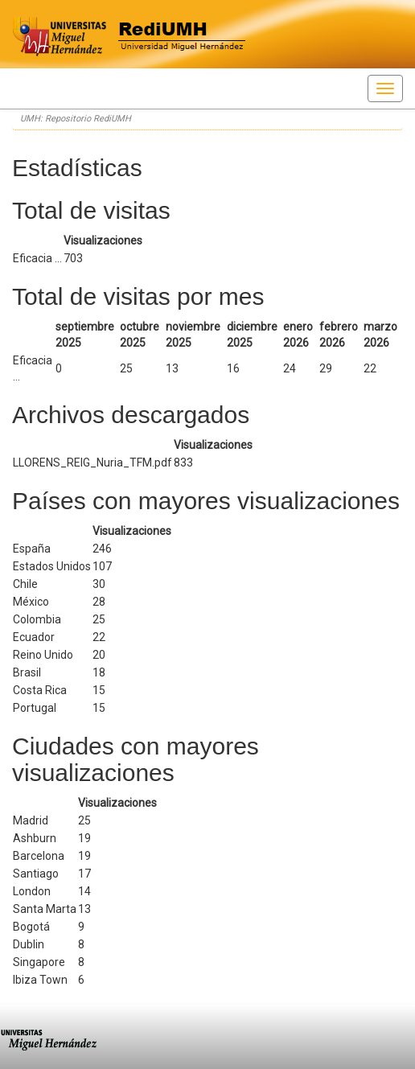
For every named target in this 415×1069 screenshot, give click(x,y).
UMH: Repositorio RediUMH (75, 118)
